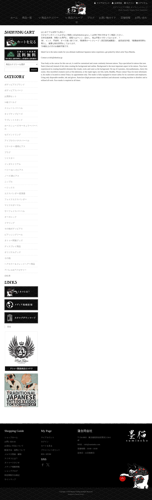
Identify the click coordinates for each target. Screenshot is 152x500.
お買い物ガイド (107, 17)
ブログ (91, 17)
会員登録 (118, 3)
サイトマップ (10, 479)
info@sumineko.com (92, 444)
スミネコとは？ (11, 458)
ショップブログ (11, 471)
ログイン (130, 3)
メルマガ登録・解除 (13, 454)
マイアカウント (103, 3)
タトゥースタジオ (12, 463)
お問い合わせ (10, 442)
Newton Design (79, 494)
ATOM (48, 454)
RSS (42, 454)
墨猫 (9, 327)
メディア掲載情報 (12, 467)
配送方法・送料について (14, 450)
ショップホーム (11, 437)
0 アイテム (143, 3)
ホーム (14, 17)
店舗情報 (125, 17)
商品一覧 (27, 17)
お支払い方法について (13, 446)
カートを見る (46, 446)
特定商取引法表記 (12, 475)
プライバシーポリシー (50, 450)
